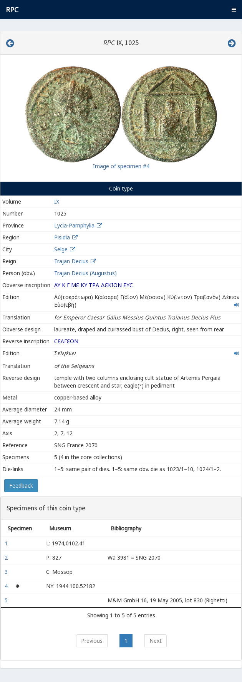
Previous (92, 640)
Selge (61, 249)
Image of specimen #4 (121, 166)
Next (155, 640)
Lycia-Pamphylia (74, 225)
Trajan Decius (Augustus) (85, 273)
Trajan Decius (71, 261)
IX (56, 201)
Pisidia (62, 237)
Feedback (21, 485)
